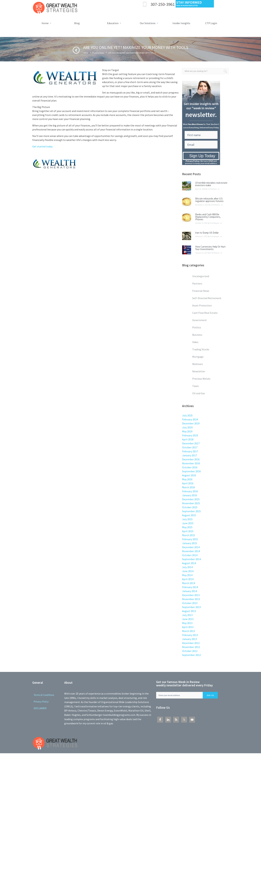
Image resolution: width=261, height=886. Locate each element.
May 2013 (187, 623)
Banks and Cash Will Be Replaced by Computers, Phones (208, 217)
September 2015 (191, 511)
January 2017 (189, 455)
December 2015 (191, 499)
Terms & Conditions (44, 695)
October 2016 (189, 467)
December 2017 (191, 443)
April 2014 (187, 579)
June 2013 (187, 619)
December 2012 (191, 643)
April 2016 (187, 483)
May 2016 (187, 479)
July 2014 (187, 567)
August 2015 (189, 515)
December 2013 (191, 595)
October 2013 (189, 603)
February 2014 (190, 587)
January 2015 (189, 543)
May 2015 (187, 527)
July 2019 (187, 427)
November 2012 (191, 647)
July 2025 (187, 415)
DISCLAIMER (40, 708)
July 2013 (187, 615)
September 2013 (191, 607)
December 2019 (191, 423)
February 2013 (190, 635)
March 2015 (188, 535)
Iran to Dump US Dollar (207, 232)
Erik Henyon (212, 189)
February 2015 (190, 539)
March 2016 (188, 487)
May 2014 (187, 575)
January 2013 (189, 639)
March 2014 (188, 583)
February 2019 (190, 435)
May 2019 (187, 431)
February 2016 (190, 491)
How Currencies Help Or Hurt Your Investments (210, 248)
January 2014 (189, 591)
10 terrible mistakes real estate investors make (211, 184)
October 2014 (189, 555)
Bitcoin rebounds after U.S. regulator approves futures (209, 200)
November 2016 (191, 463)
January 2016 (189, 495)
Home (85, 53)
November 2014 (191, 551)
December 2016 (191, 459)
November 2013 (191, 599)
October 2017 (189, 447)
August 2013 (189, 611)
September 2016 (191, 471)
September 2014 (191, 559)
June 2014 (187, 571)
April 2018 (187, 439)
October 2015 (189, 507)
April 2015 (187, 531)
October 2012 (189, 651)
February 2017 (190, 451)
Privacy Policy (41, 701)
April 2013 (187, 627)
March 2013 (188, 631)
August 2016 (189, 475)
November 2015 (191, 503)
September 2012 (191, 655)
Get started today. (42, 146)
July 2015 (187, 519)
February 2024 (190, 419)
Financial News (98, 53)
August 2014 (189, 563)
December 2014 (191, 547)
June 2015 (187, 523)
